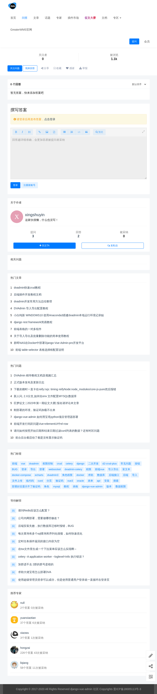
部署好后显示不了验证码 (26, 486)
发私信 (112, 245)
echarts (39, 475)
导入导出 (113, 469)
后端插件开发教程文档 (27, 294)
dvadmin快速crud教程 (27, 287)
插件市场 (73, 17)
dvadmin (34, 463)
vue (23, 463)
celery (69, 463)
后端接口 (114, 475)
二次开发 (93, 463)
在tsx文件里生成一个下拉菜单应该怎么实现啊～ (47, 549)
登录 (15, 185)
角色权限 (67, 475)
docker (80, 475)
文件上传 (17, 480)
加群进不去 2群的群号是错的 (36, 564)
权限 (88, 469)
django (80, 463)
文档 (104, 17)
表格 (75, 486)
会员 (147, 41)
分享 (45, 68)
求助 (90, 475)
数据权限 (121, 486)
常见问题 (126, 463)
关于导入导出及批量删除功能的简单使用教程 (41, 336)
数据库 (101, 475)
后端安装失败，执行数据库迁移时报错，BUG (46, 525)
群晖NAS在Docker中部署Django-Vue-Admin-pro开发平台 (49, 342)
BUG (15, 469)
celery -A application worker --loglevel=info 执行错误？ (51, 556)
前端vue (99, 469)
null (22, 602)
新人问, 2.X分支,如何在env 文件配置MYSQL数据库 (45, 396)
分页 (49, 480)
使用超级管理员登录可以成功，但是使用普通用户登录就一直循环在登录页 (63, 579)
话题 (47, 17)
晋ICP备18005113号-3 (127, 689)
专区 (117, 17)
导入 (134, 475)
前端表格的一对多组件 (27, 329)
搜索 (115, 480)
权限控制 (48, 463)
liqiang (24, 662)
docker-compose (21, 475)
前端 (14, 463)
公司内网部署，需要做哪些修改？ (39, 518)
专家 (59, 17)
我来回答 (30, 68)
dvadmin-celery (73, 469)
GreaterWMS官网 (21, 29)
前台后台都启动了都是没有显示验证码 (38, 437)
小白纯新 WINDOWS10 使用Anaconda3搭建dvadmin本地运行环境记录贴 (59, 315)
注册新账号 (29, 185)
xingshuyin (35, 214)
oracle (80, 480)
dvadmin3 (52, 475)
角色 (46, 486)
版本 (109, 486)
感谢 (70, 68)
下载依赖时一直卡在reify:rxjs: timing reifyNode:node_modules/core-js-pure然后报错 (65, 389)
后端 (125, 475)
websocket (55, 469)
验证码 (59, 480)
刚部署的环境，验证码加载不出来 (34, 410)
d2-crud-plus (109, 463)
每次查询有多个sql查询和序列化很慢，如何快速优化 (50, 533)
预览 (99, 132)
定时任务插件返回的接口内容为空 (39, 541)
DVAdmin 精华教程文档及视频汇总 (35, 375)
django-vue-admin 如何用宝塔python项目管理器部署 (46, 416)
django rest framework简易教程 (33, 322)
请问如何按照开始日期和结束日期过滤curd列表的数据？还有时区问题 (56, 430)
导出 (33, 469)
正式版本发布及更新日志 (29, 382)
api (98, 480)
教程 (66, 486)
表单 (90, 480)
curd (40, 480)
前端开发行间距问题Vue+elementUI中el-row (41, 423)
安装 (106, 480)
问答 (24, 17)
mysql (56, 486)
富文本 (126, 469)
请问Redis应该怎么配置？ (34, 510)
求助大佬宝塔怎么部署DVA (34, 572)
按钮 (137, 463)
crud (59, 463)
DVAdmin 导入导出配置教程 (31, 308)
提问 (134, 41)
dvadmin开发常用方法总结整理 (33, 301)
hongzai (25, 647)
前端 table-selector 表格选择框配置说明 (39, 349)
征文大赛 (90, 17)
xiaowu (24, 632)
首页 (13, 17)
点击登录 (49, 119)
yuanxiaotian (28, 617)
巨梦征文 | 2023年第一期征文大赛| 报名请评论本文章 (46, 403)
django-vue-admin (92, 486)
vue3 (70, 480)
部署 (42, 469)
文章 (36, 17)
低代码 (30, 480)
